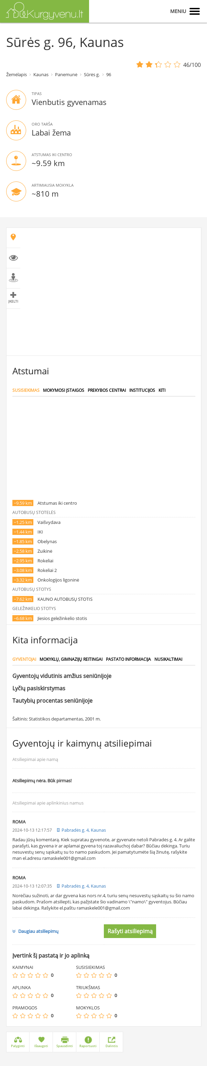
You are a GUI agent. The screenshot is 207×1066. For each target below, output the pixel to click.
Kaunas (40, 74)
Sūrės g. (92, 74)
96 (108, 74)
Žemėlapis (16, 74)
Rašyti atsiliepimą (130, 931)
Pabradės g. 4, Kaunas (84, 830)
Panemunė (66, 74)
